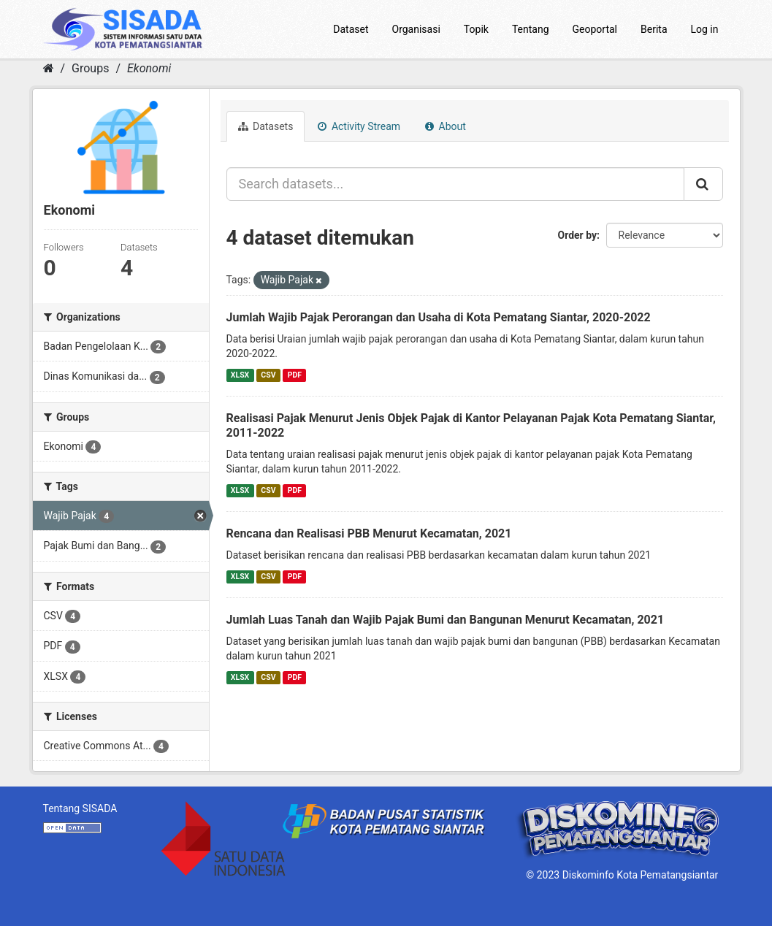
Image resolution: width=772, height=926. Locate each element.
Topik (476, 29)
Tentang (530, 29)
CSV (268, 375)
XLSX (240, 375)
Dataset (350, 29)
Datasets (266, 126)
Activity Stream (359, 126)
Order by (577, 235)
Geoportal (595, 29)
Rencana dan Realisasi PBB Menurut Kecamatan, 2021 (369, 533)
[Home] (48, 68)
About (445, 126)
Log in (705, 29)
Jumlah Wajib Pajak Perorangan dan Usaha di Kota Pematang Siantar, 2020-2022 (438, 317)
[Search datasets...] (455, 184)
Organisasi (416, 29)
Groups (90, 68)
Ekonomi (149, 68)
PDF (295, 375)
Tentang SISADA (80, 808)
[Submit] (703, 184)
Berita (654, 29)
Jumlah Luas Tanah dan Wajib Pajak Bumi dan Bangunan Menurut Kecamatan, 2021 (445, 620)
